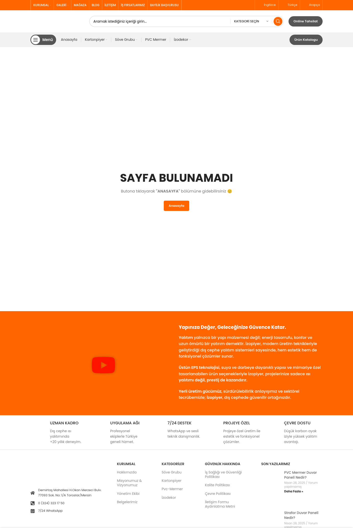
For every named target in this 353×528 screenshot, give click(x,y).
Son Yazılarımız (275, 463)
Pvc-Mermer (172, 489)
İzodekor (169, 497)
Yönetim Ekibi (128, 493)
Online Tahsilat (305, 21)
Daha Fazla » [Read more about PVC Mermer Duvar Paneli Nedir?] (293, 491)
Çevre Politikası (218, 493)
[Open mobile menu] (43, 40)
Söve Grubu (171, 472)
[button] (103, 366)
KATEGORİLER (173, 463)
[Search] (186, 21)
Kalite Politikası (217, 485)
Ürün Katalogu (306, 39)
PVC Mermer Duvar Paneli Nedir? (300, 475)
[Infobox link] (58, 433)
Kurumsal (126, 463)
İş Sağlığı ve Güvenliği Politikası (223, 474)
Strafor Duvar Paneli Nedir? (301, 515)
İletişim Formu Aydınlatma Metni (220, 504)
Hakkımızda (127, 472)
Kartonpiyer (171, 480)
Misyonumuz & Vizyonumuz (129, 482)
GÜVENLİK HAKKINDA (222, 463)
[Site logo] (57, 21)
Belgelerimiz (127, 502)
